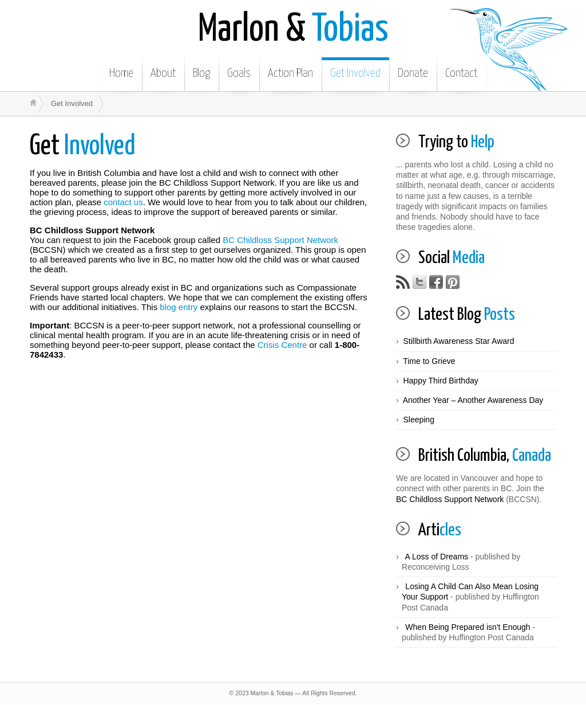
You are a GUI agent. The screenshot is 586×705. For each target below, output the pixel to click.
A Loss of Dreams (437, 556)
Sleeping (418, 419)
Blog (201, 73)
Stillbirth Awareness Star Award (458, 341)
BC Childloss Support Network (280, 240)
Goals (239, 73)
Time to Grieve (429, 361)
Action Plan (290, 73)
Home (121, 73)
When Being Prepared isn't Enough (467, 627)
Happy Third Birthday (440, 380)
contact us (123, 202)
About (163, 73)
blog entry (178, 307)
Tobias (293, 30)
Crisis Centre (282, 345)
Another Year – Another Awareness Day (473, 400)
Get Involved (355, 73)
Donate (413, 73)
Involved (83, 146)
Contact (461, 73)
